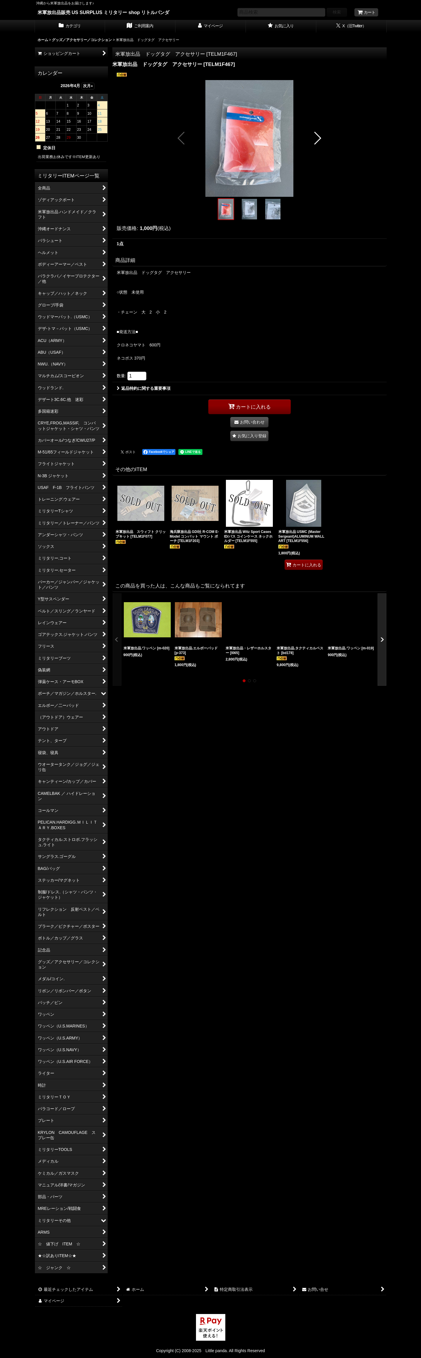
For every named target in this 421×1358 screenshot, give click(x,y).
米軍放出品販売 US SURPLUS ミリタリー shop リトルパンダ (104, 12)
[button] (181, 138)
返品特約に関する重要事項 (143, 388)
